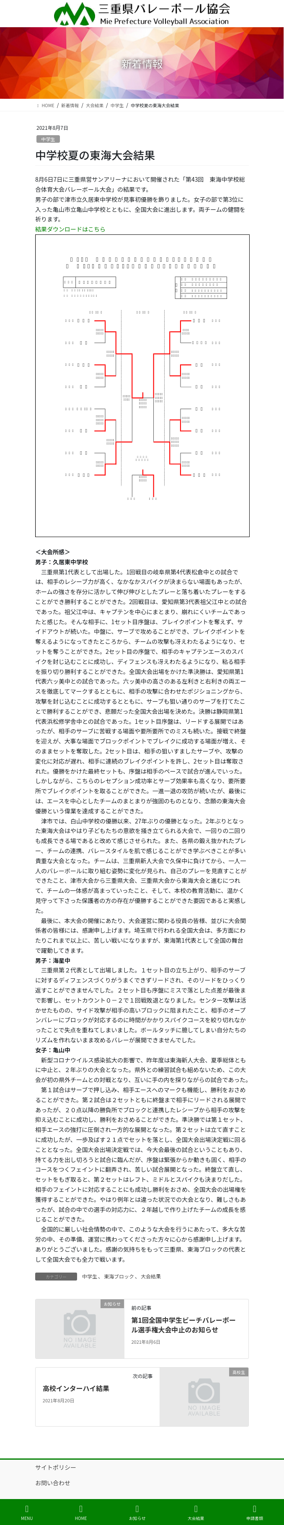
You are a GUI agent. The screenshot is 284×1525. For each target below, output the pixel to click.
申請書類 (254, 1512)
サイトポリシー (55, 1467)
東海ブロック (119, 1276)
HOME (81, 1512)
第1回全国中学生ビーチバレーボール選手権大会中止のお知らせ (183, 1324)
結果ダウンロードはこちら (70, 229)
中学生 (48, 139)
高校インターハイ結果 (76, 1388)
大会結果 (151, 1276)
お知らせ (137, 1512)
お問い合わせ (52, 1483)
